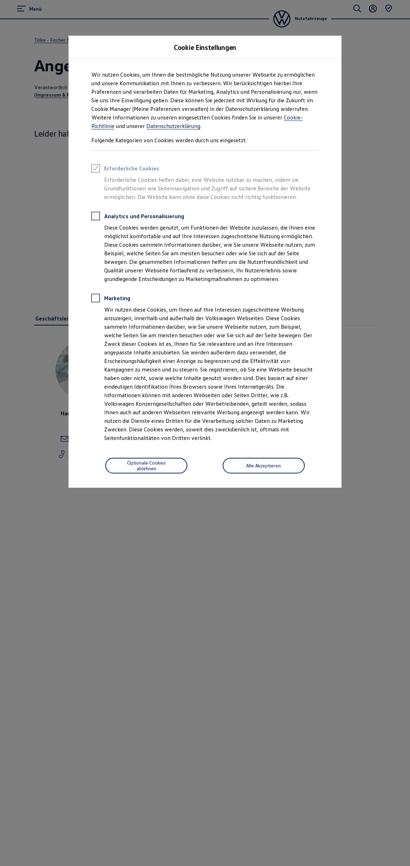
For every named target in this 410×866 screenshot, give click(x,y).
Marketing (110, 299)
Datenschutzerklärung (173, 125)
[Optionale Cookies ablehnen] (146, 465)
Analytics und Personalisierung (137, 217)
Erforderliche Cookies (125, 169)
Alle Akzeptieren (263, 465)
